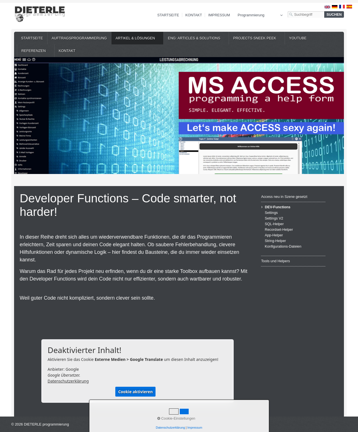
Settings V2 (274, 218)
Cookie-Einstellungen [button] (176, 418)
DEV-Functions (278, 207)
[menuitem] (32, 38)
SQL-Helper (274, 224)
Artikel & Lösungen (135, 38)
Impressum (219, 15)
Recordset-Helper (279, 229)
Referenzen (33, 51)
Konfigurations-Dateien (283, 246)
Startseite (168, 15)
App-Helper (274, 235)
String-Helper (275, 241)
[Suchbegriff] (306, 14)
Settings (271, 213)
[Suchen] (334, 14)
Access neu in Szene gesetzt (284, 196)
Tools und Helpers (275, 261)
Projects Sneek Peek (254, 38)
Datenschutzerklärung (68, 381)
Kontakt (193, 15)
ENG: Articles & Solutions (194, 38)
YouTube (298, 38)
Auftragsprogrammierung (79, 38)
